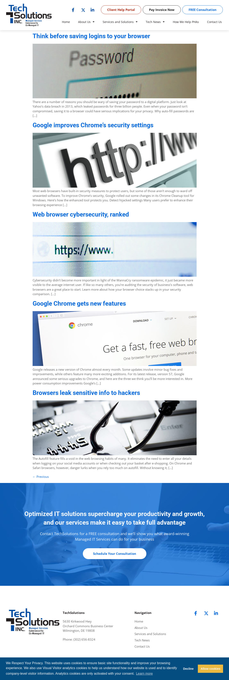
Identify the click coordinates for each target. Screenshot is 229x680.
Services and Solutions (120, 22)
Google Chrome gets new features (79, 303)
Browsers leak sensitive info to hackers (86, 392)
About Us (86, 22)
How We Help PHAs (186, 22)
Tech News (155, 22)
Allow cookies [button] (210, 668)
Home (66, 22)
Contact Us (214, 22)
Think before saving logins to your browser (91, 36)
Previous (41, 477)
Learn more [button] (144, 673)
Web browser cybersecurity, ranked (81, 214)
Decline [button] (188, 668)
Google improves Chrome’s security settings (93, 125)
